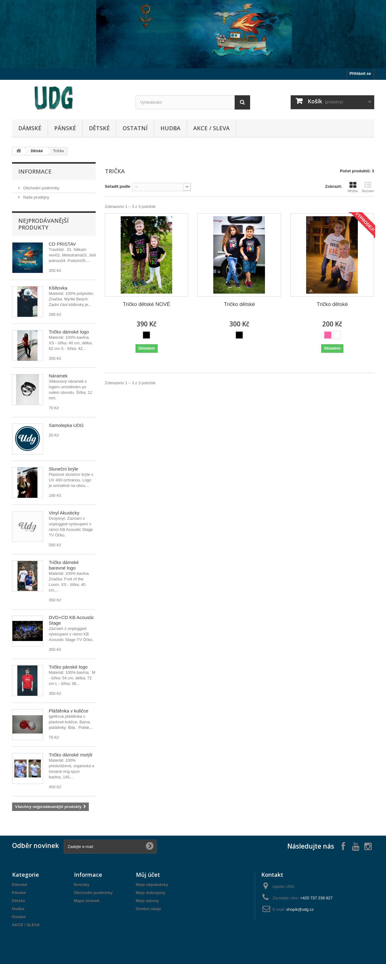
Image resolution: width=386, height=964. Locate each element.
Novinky (82, 884)
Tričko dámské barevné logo (64, 565)
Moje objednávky (152, 884)
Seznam (368, 187)
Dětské (99, 128)
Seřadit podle (117, 186)
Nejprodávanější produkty (43, 224)
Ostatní (135, 128)
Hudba (170, 128)
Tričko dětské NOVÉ (146, 304)
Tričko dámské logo (69, 331)
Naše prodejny (35, 197)
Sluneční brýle (63, 468)
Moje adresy (147, 900)
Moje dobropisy (151, 892)
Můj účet (148, 874)
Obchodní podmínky (40, 188)
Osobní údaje (148, 908)
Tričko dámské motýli (70, 754)
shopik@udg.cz (300, 909)
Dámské (29, 128)
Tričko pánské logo (68, 666)
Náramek (58, 375)
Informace (35, 171)
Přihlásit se (360, 73)
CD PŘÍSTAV (62, 244)
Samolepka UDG (66, 425)
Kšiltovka (58, 287)
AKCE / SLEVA (211, 128)
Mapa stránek (87, 900)
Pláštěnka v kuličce (69, 710)
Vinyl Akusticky (64, 512)
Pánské (65, 128)
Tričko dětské (239, 304)
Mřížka (353, 187)
